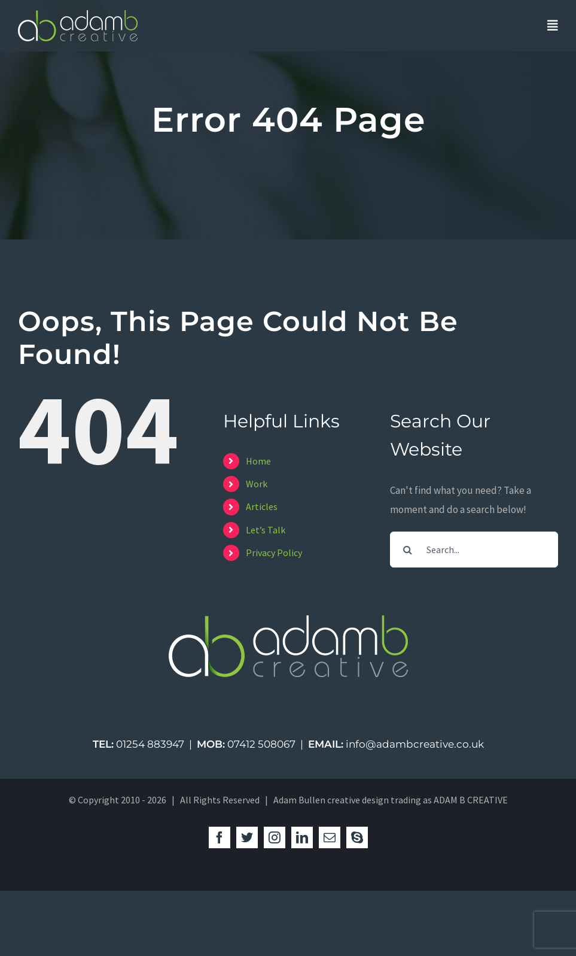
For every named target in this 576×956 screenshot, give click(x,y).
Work (256, 484)
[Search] (408, 549)
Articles (262, 506)
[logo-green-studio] (78, 15)
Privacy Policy (274, 553)
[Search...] (474, 549)
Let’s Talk (265, 530)
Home (258, 461)
